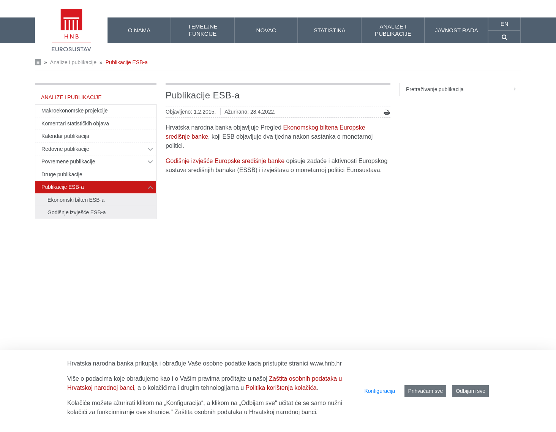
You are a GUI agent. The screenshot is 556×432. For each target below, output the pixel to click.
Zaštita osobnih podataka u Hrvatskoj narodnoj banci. (245, 412)
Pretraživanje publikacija (463, 89)
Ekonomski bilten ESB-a (75, 200)
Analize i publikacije (73, 62)
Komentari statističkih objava (75, 123)
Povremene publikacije (68, 161)
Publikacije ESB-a (127, 62)
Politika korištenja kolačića (281, 388)
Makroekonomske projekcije (74, 111)
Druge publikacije (61, 174)
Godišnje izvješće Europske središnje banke (225, 161)
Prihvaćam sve (425, 391)
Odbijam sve (470, 391)
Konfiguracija (379, 391)
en (505, 24)
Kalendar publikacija (65, 136)
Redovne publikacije (65, 149)
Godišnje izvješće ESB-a (76, 212)
